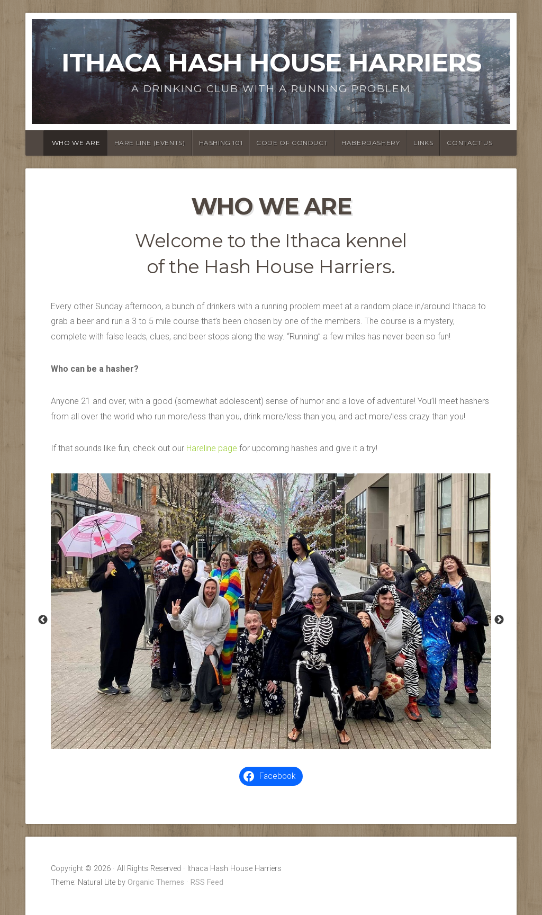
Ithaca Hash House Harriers (271, 62)
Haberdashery (370, 143)
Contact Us (469, 143)
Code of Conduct (292, 143)
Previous (43, 620)
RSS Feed (207, 882)
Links (423, 143)
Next (499, 620)
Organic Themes (156, 882)
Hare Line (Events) (149, 143)
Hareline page (211, 448)
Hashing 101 (221, 143)
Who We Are (76, 143)
